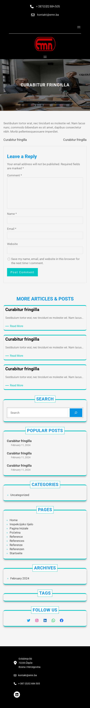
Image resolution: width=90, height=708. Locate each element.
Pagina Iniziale (19, 528)
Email (11, 228)
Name (12, 213)
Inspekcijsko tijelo (21, 524)
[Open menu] (79, 27)
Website (12, 244)
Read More (17, 326)
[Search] (76, 412)
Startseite (16, 553)
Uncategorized (19, 495)
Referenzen (17, 549)
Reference (16, 536)
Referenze (16, 545)
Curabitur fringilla (15, 140)
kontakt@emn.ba (48, 14)
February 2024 (19, 578)
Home (14, 520)
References (17, 541)
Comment (14, 175)
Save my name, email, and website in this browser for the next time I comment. (45, 261)
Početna (15, 532)
